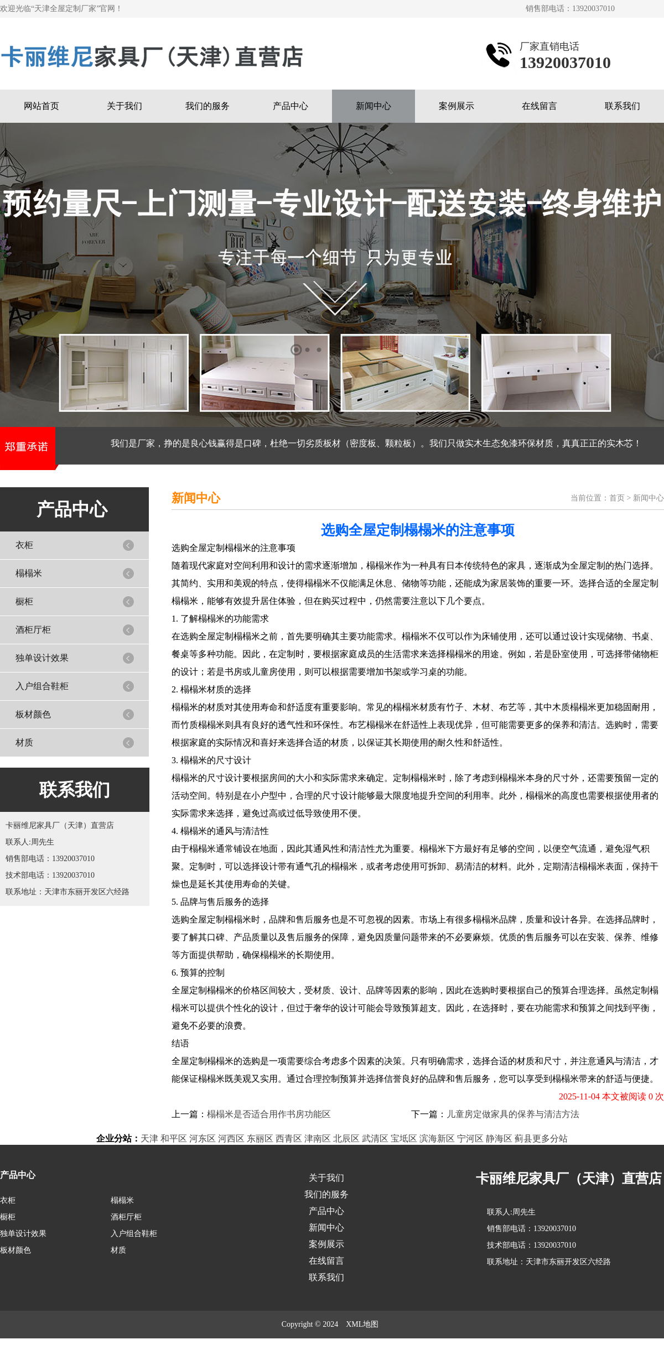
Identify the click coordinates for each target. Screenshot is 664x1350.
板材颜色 (33, 714)
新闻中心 (373, 106)
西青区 (289, 1138)
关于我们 (124, 106)
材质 (24, 742)
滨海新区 (437, 1138)
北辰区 (346, 1138)
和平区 (173, 1138)
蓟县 (523, 1138)
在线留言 (539, 106)
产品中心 (290, 106)
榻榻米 (28, 573)
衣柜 (24, 545)
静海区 (499, 1138)
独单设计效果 (42, 658)
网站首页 (41, 106)
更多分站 (550, 1138)
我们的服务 (207, 106)
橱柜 (24, 601)
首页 (617, 498)
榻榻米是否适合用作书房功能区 (269, 1114)
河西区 (231, 1138)
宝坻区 (404, 1138)
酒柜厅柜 (33, 629)
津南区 (317, 1138)
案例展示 (456, 106)
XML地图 (362, 1324)
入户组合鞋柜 (42, 686)
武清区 (375, 1138)
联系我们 (622, 106)
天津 (149, 1138)
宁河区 (470, 1138)
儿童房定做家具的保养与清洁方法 (513, 1114)
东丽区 (260, 1138)
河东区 (202, 1138)
